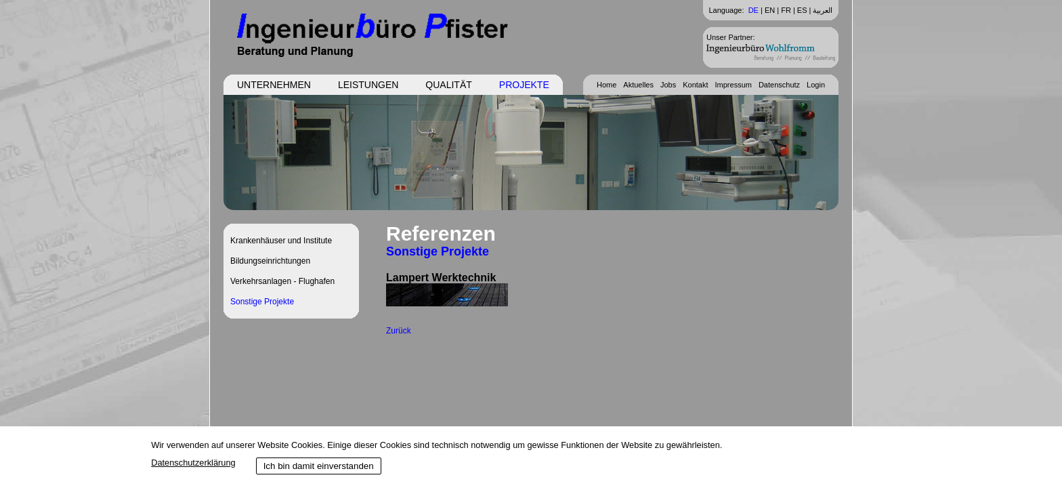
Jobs (668, 85)
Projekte (524, 84)
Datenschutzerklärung (193, 463)
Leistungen (368, 84)
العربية (822, 10)
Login (816, 85)
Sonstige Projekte (262, 301)
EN (770, 10)
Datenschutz (779, 85)
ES (802, 10)
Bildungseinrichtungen (270, 261)
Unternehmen (274, 84)
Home (606, 85)
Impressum (733, 85)
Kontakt (695, 85)
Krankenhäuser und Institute (281, 240)
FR (786, 10)
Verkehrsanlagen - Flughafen (282, 281)
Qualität (448, 84)
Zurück (398, 331)
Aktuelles (638, 85)
